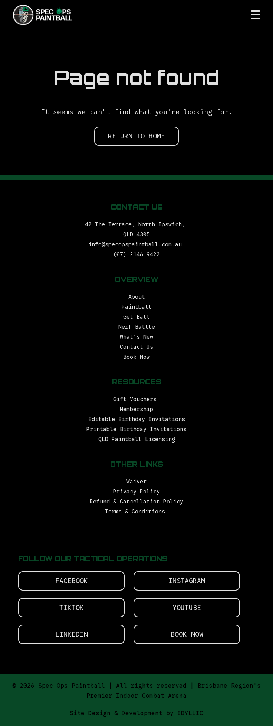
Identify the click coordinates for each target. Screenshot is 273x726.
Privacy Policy (136, 491)
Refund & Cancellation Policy (136, 501)
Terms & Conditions (136, 511)
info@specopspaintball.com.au (136, 244)
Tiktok (71, 608)
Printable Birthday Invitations (136, 429)
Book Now (136, 357)
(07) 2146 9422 (136, 254)
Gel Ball (136, 316)
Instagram (186, 581)
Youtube (186, 608)
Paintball (137, 306)
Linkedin (71, 634)
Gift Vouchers (136, 399)
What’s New (136, 337)
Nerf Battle (136, 326)
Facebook (71, 581)
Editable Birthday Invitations (136, 419)
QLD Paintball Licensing (136, 439)
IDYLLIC (190, 713)
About (136, 296)
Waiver (136, 481)
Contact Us (136, 347)
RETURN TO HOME (136, 136)
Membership (136, 409)
